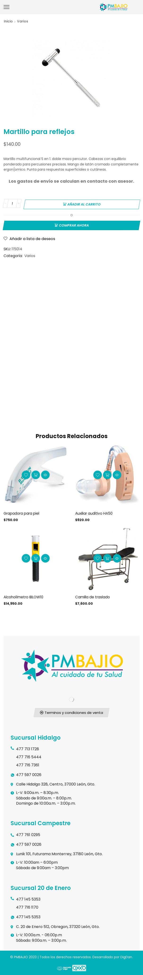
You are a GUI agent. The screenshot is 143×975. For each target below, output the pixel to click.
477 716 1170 (27, 906)
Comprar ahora (73, 224)
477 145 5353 (28, 898)
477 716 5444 (28, 756)
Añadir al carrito (84, 203)
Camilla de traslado (93, 596)
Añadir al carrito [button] (35, 474)
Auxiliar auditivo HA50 (94, 512)
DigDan (126, 956)
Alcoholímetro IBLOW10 (25, 596)
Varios (22, 21)
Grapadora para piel (23, 512)
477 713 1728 (27, 748)
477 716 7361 (27, 764)
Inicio (8, 21)
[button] (72, 711)
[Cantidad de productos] (12, 203)
